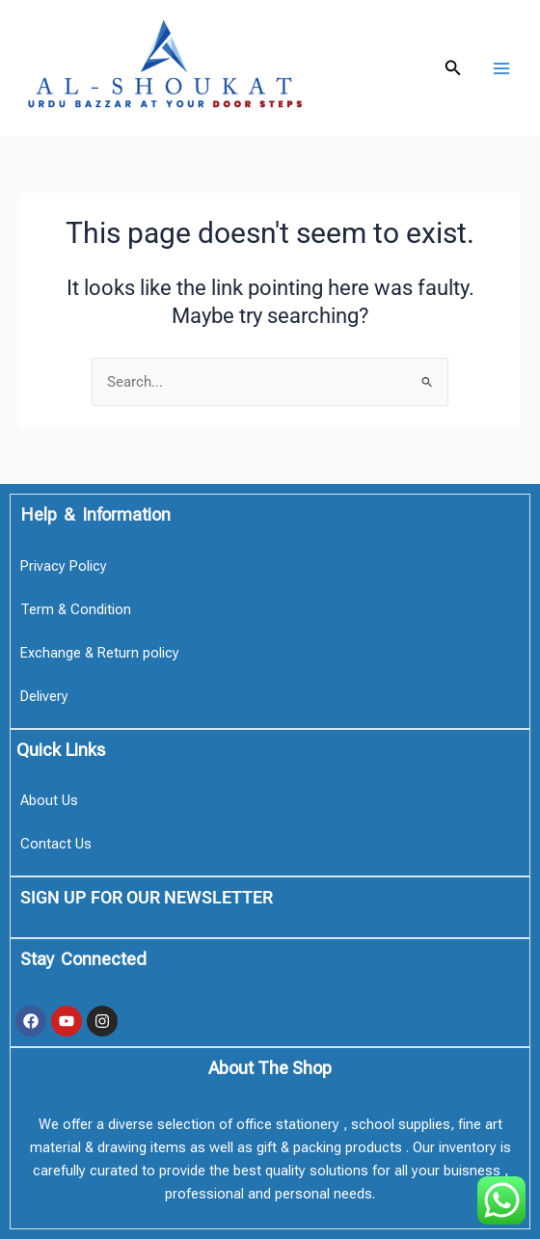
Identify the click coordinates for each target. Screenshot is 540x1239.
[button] (453, 68)
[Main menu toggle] (501, 67)
